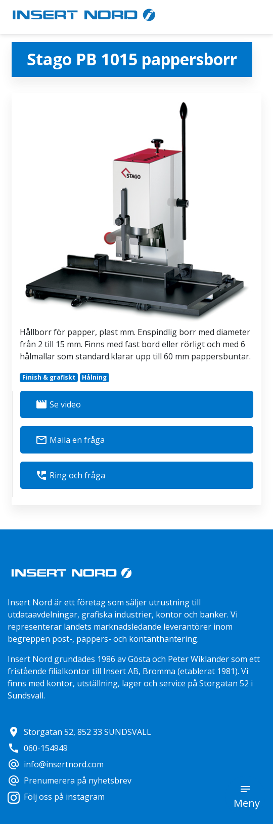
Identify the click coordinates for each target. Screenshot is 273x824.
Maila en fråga (70, 440)
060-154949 (38, 748)
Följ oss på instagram (56, 796)
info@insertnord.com (56, 764)
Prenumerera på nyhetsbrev (69, 780)
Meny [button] (247, 803)
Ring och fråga (70, 475)
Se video (58, 404)
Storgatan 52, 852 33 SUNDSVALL (79, 731)
